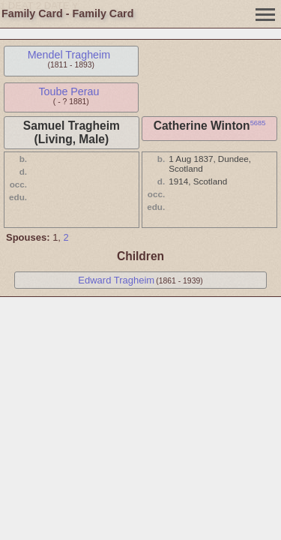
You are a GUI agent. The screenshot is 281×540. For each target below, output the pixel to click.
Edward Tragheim (116, 280)
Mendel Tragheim (69, 55)
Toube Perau (68, 92)
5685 (258, 123)
